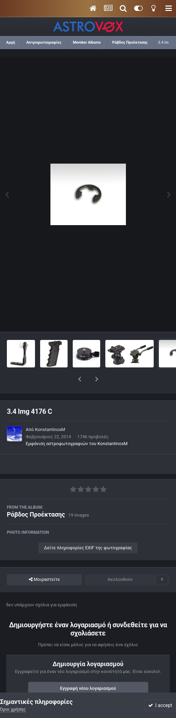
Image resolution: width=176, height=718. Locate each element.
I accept (160, 705)
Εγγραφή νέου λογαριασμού (88, 670)
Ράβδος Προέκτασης (36, 496)
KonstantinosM (50, 411)
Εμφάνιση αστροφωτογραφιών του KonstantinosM (77, 425)
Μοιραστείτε (44, 561)
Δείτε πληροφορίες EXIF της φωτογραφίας (88, 529)
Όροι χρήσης (13, 709)
